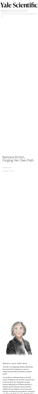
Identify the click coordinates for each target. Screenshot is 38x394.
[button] (2, 16)
